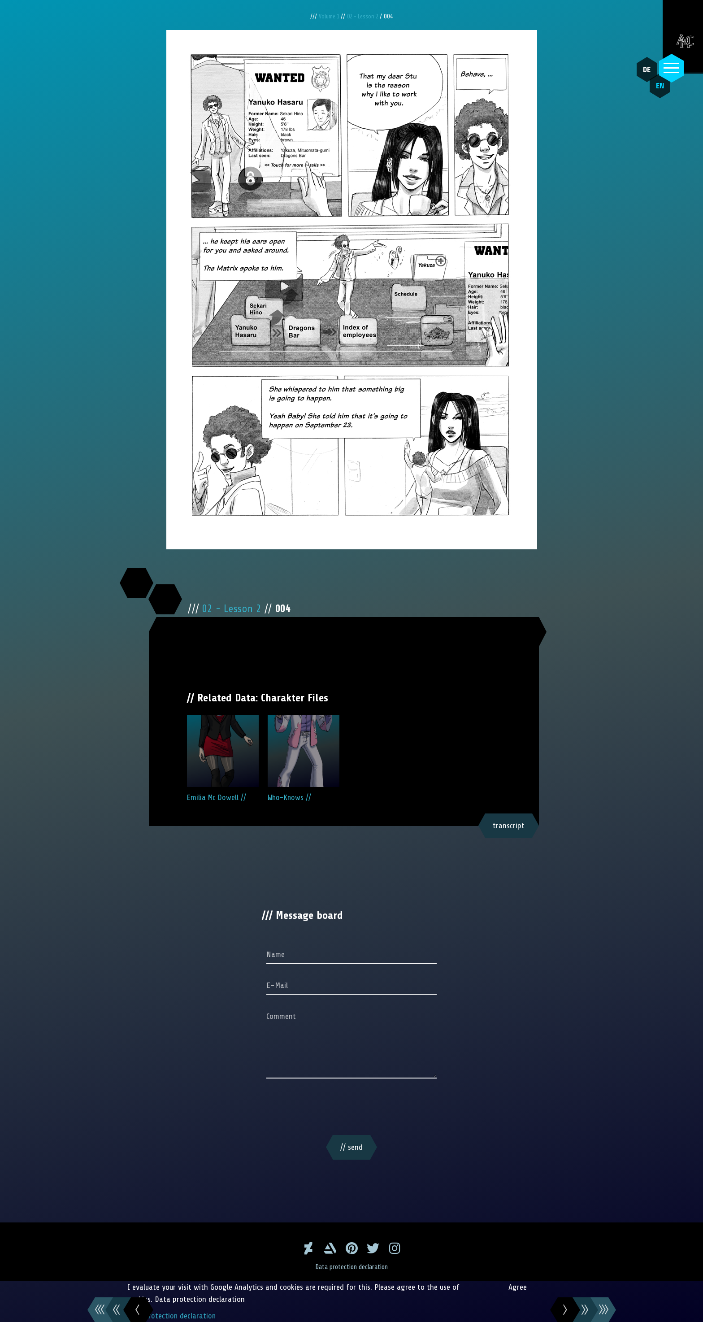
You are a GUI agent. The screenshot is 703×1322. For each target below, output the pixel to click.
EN (655, 90)
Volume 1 (327, 16)
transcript (509, 825)
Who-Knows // (303, 758)
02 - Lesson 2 (364, 16)
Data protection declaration (352, 1267)
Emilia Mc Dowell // (223, 758)
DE (645, 69)
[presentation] (351, 1108)
